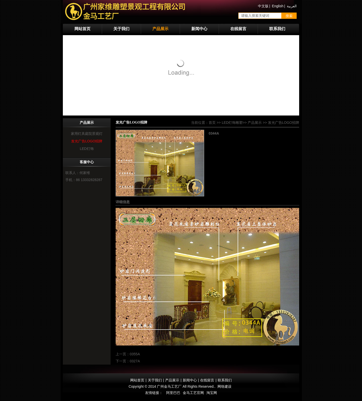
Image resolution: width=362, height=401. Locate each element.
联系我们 (277, 29)
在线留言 (238, 29)
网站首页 (82, 29)
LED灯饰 (87, 149)
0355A (135, 354)
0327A (135, 361)
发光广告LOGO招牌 (86, 141)
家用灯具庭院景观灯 (87, 134)
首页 (212, 123)
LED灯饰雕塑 (232, 123)
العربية (292, 6)
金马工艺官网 (193, 393)
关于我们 (121, 29)
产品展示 (160, 29)
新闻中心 (199, 29)
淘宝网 (211, 393)
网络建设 (224, 386)
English (278, 6)
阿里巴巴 (173, 393)
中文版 (263, 6)
